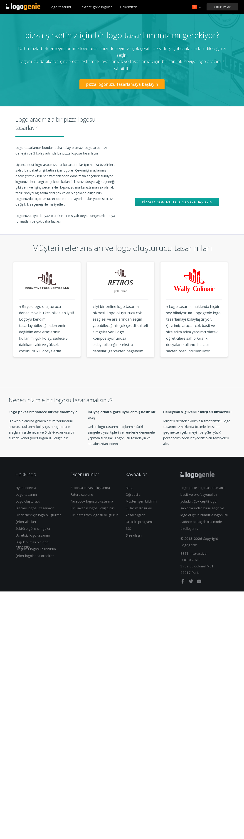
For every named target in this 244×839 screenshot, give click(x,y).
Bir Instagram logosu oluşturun (94, 515)
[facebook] (183, 582)
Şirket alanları (25, 521)
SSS (128, 528)
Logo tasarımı (60, 7)
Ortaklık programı (139, 521)
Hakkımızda (129, 7)
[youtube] (199, 582)
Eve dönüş (23, 6)
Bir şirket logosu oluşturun (35, 549)
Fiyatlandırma (25, 487)
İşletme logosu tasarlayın (34, 508)
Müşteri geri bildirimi (141, 501)
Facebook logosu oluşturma (91, 501)
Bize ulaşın (134, 535)
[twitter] (191, 582)
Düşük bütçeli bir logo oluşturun (32, 544)
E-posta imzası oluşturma (90, 487)
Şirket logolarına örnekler (34, 555)
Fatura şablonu (81, 494)
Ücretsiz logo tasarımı (32, 535)
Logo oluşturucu (27, 501)
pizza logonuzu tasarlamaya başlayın (122, 84)
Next (239, 318)
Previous (5, 318)
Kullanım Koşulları (139, 508)
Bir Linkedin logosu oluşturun (92, 508)
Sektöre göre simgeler (33, 528)
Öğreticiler (134, 494)
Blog (129, 487)
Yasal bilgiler (135, 515)
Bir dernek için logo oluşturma (38, 515)
